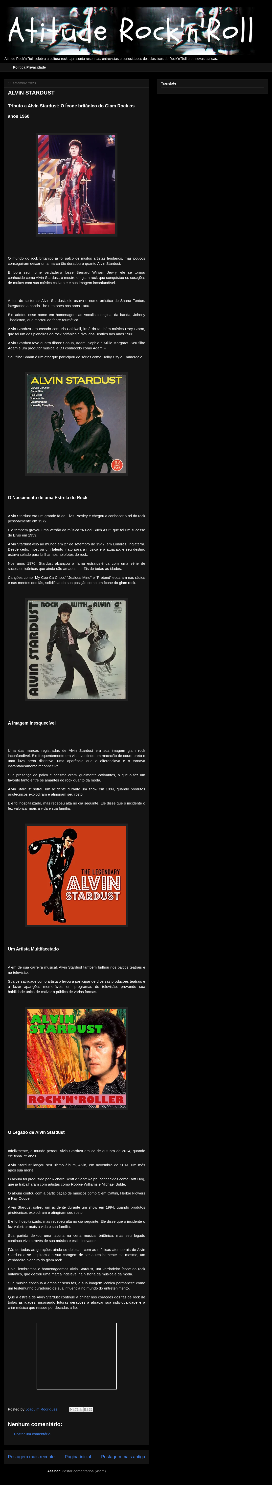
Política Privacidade (29, 67)
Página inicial (78, 1456)
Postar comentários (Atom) (84, 1471)
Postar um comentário (32, 1434)
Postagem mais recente (31, 1456)
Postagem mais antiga (123, 1456)
